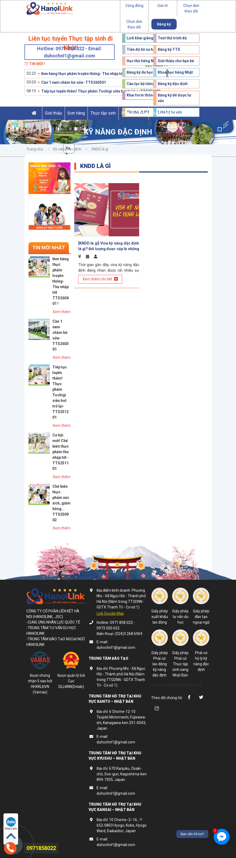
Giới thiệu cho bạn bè (176, 61)
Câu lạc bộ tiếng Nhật (145, 84)
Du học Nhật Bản (166, 113)
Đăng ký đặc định (173, 84)
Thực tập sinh (103, 113)
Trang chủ (34, 149)
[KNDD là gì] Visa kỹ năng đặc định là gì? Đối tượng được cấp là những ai (108, 246)
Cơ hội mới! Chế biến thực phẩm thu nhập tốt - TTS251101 (60, 452)
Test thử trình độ (172, 38)
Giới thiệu (53, 113)
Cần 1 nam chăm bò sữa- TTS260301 (73, 82)
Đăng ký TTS (169, 49)
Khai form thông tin (143, 95)
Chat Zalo (11, 823)
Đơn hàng (76, 113)
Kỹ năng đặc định (67, 149)
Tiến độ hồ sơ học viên (146, 49)
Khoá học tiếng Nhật (175, 72)
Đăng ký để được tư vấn (174, 98)
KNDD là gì (100, 149)
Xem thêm (62, 312)
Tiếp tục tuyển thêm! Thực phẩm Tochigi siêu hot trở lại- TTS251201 (101, 91)
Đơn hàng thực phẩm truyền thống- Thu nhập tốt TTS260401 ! (94, 74)
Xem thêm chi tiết (100, 279)
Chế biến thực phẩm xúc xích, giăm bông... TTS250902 (61, 503)
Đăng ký (164, 24)
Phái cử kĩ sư (133, 113)
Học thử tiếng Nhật (143, 61)
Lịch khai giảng (140, 38)
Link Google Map (110, 613)
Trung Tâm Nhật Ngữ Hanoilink (176, 685)
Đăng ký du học (140, 72)
